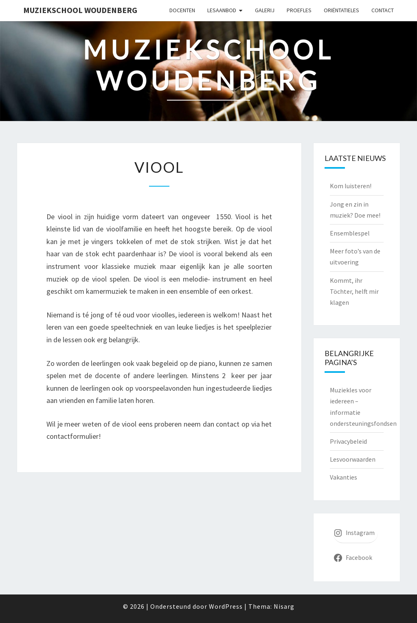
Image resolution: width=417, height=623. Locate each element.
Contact (382, 10)
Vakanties (343, 477)
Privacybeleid (348, 441)
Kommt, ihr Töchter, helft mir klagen (354, 291)
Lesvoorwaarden (352, 459)
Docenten (182, 10)
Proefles (299, 10)
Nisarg (284, 606)
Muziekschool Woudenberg (80, 10)
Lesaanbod (221, 10)
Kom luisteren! (350, 186)
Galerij (264, 10)
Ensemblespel (350, 233)
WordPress (226, 606)
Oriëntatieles (341, 10)
